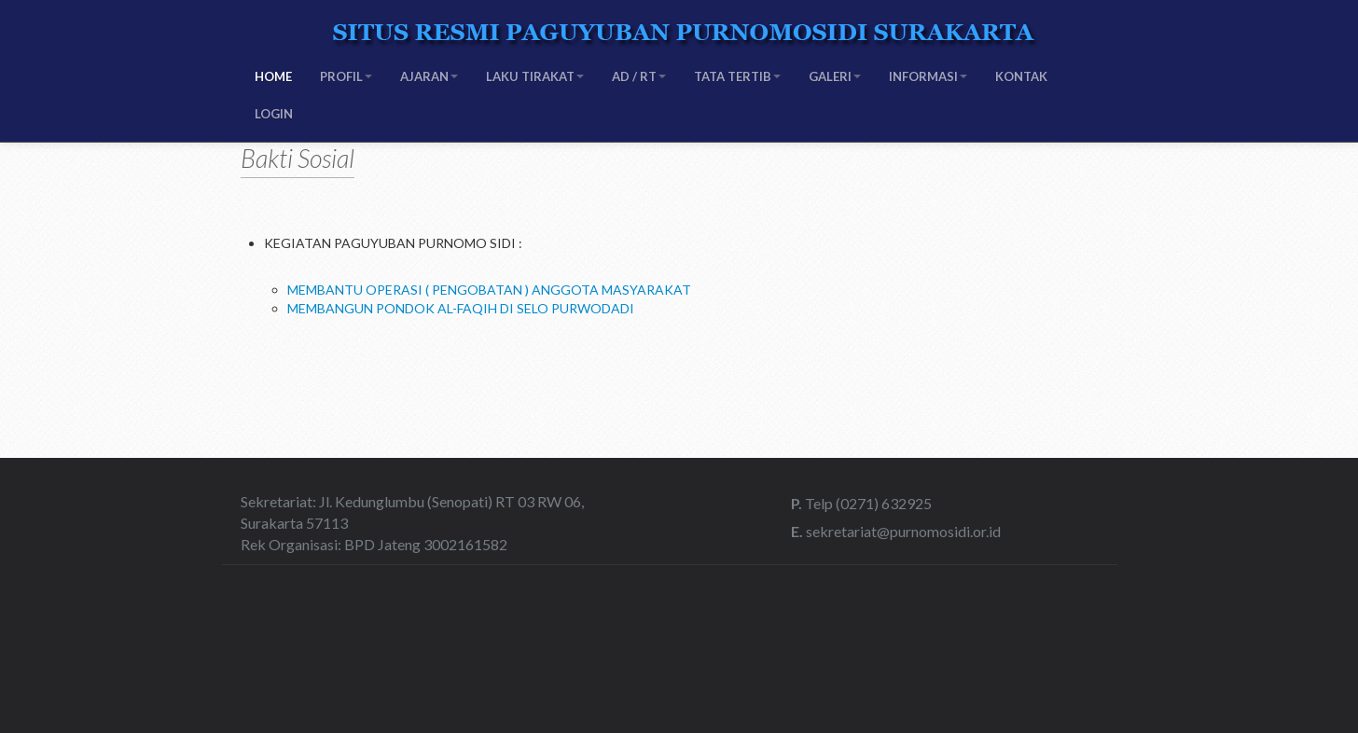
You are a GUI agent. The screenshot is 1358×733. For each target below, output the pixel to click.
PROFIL (346, 76)
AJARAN (429, 76)
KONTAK (1021, 76)
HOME (273, 76)
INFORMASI (928, 76)
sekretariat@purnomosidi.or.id (902, 531)
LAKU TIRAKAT (535, 76)
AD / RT (639, 76)
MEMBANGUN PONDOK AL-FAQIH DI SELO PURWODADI (460, 308)
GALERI (835, 76)
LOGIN (274, 113)
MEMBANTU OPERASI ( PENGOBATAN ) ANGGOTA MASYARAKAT (489, 289)
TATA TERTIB (737, 76)
